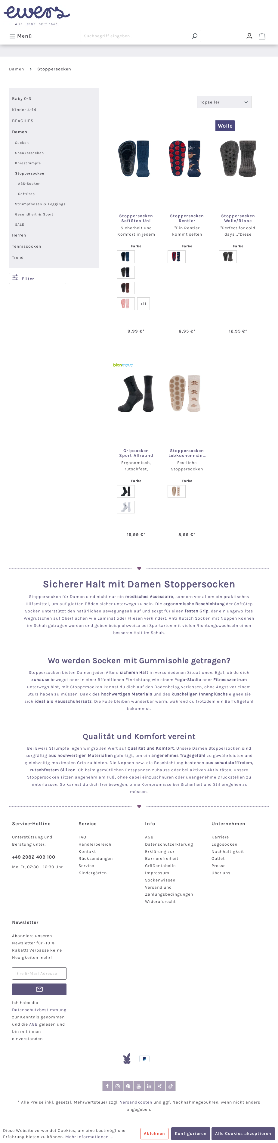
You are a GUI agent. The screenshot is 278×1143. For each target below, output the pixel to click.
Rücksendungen (96, 858)
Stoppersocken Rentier (187, 218)
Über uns (221, 872)
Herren (19, 235)
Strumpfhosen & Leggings (40, 204)
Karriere (220, 837)
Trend (18, 257)
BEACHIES (22, 120)
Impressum (157, 872)
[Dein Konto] (249, 36)
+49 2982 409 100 (33, 857)
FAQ (82, 837)
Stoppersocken (29, 173)
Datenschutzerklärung (169, 844)
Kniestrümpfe (28, 163)
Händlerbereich (95, 844)
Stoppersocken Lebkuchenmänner (187, 453)
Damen (19, 132)
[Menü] (20, 36)
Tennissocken (26, 246)
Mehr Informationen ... (89, 1136)
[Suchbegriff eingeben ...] (134, 36)
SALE (19, 224)
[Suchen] (194, 36)
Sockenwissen (160, 880)
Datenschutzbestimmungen (42, 1009)
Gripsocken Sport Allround (136, 453)
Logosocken (224, 844)
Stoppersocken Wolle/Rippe (238, 218)
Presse (219, 865)
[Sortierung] (224, 102)
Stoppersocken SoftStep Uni (136, 218)
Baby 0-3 (21, 98)
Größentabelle (160, 865)
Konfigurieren (191, 1133)
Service (86, 865)
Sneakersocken (29, 153)
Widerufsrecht (160, 901)
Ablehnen (154, 1133)
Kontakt (87, 851)
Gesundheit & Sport (34, 214)
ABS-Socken (29, 183)
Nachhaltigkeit (228, 851)
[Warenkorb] (262, 36)
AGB (149, 837)
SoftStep (26, 194)
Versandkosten (136, 1102)
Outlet (218, 858)
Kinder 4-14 (24, 109)
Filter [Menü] (23, 277)
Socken (22, 143)
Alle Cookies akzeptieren (243, 1133)
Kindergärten (93, 872)
